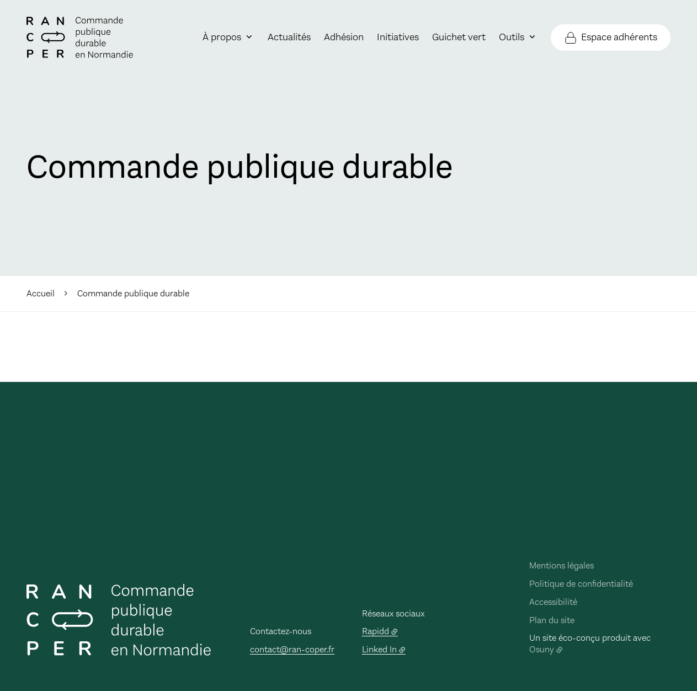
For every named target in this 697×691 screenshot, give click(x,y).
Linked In (379, 649)
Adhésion (344, 37)
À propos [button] (222, 37)
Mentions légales (561, 565)
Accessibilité (553, 602)
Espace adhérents (619, 37)
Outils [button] (511, 37)
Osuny (541, 649)
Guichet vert (459, 37)
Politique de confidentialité (581, 583)
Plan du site (551, 620)
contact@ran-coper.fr (292, 649)
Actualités (289, 37)
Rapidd (375, 631)
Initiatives (398, 37)
